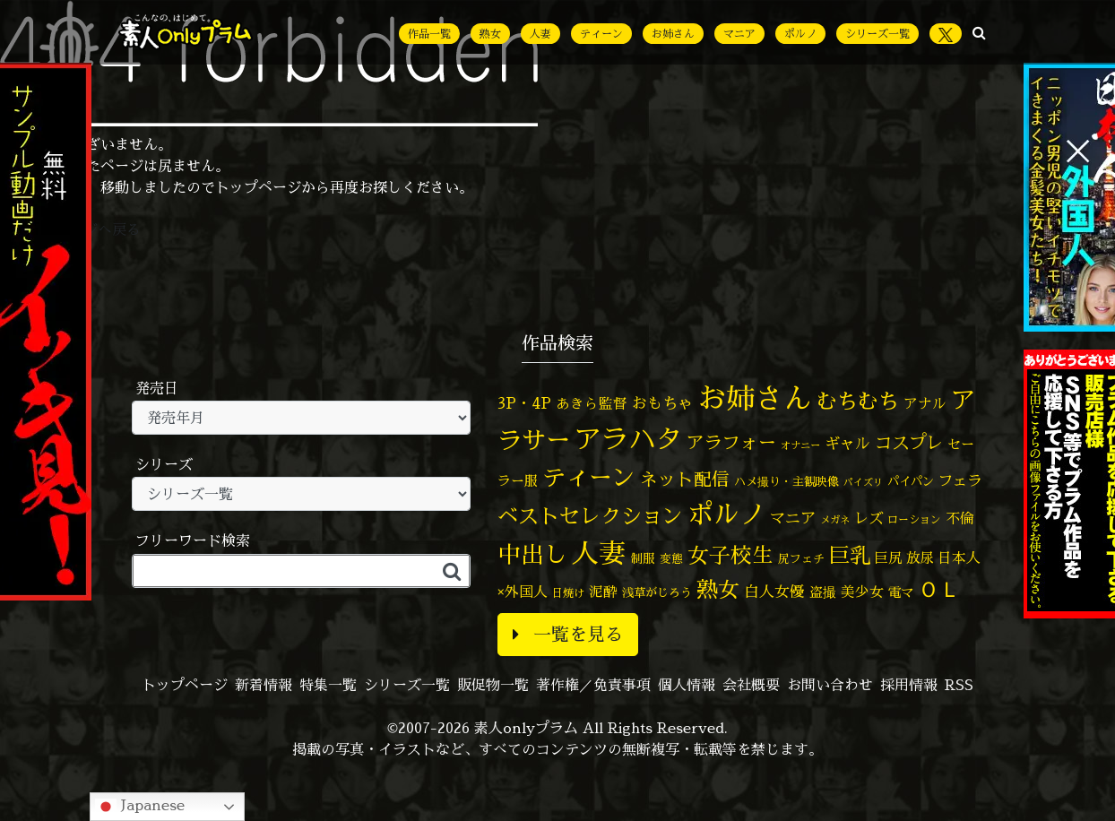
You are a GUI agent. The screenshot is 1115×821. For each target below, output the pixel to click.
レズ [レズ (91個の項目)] (868, 517)
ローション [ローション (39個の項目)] (914, 519)
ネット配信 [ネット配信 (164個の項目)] (685, 479)
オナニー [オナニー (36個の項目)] (800, 445)
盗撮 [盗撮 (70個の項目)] (822, 592)
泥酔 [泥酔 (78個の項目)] (603, 591)
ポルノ (800, 33)
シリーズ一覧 (877, 33)
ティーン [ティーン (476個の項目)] (588, 477)
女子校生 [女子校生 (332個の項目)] (730, 555)
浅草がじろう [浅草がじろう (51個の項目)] (657, 592)
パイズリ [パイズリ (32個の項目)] (863, 482)
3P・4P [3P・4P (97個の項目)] (524, 403)
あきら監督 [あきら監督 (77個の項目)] (591, 403)
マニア (739, 33)
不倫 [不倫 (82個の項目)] (960, 518)
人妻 (540, 33)
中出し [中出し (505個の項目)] (532, 554)
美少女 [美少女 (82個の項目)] (862, 591)
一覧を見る (568, 634)
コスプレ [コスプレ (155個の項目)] (909, 442)
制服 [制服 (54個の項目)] (642, 558)
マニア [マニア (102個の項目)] (793, 517)
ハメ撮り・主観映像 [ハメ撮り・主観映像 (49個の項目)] (786, 481)
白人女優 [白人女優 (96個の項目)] (774, 591)
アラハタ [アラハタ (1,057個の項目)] (628, 439)
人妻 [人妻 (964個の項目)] (599, 552)
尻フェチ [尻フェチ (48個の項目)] (801, 558)
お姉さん (673, 33)
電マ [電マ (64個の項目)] (900, 592)
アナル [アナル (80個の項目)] (924, 403)
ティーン (601, 33)
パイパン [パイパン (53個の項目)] (910, 481)
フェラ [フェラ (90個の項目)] (959, 480)
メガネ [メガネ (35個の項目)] (835, 520)
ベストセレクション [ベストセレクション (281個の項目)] (590, 516)
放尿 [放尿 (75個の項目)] (919, 558)
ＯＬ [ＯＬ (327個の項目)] (939, 589)
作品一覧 (429, 33)
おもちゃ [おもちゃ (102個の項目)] (662, 403)
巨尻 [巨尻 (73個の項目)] (888, 558)
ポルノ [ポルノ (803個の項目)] (726, 513)
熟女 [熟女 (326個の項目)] (717, 589)
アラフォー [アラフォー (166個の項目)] (731, 442)
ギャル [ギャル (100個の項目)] (847, 443)
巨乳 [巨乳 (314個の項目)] (849, 554)
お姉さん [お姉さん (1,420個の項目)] (754, 398)
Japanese (140, 806)
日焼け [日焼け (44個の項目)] (568, 593)
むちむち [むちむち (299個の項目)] (858, 400)
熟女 (490, 33)
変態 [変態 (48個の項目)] (671, 558)
